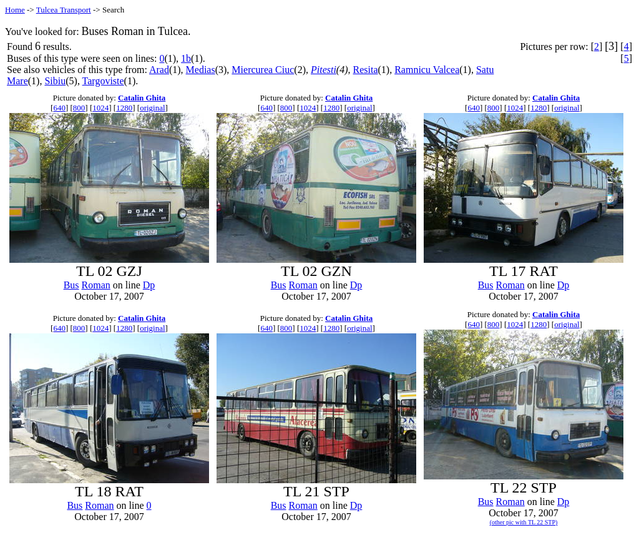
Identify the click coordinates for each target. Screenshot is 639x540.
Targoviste (103, 81)
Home (15, 9)
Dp (149, 285)
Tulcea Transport (63, 9)
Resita (365, 69)
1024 (100, 107)
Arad (159, 69)
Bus (71, 285)
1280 (124, 107)
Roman (96, 285)
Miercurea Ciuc (263, 69)
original (152, 107)
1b (186, 58)
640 (59, 107)
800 (79, 107)
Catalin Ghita (141, 97)
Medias (200, 69)
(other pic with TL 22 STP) (524, 522)
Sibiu (55, 81)
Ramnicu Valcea (426, 69)
